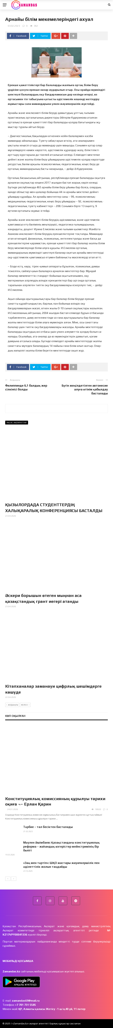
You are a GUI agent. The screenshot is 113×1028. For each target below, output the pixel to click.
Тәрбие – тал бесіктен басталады (48, 827)
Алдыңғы (12, 705)
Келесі (25, 705)
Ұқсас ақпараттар (17, 422)
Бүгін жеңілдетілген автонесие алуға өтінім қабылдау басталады (85, 389)
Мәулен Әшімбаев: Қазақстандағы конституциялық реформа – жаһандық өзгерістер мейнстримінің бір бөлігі (61, 846)
